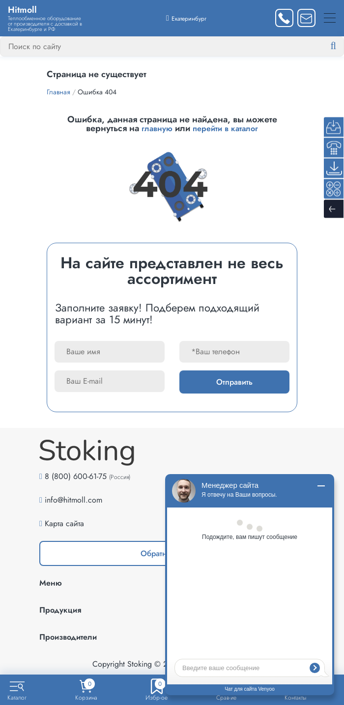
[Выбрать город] (186, 18)
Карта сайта (64, 523)
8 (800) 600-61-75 (76, 476)
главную (157, 128)
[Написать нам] (306, 18)
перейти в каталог (225, 128)
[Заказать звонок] (284, 18)
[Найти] (341, 46)
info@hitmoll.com (73, 500)
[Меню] (329, 18)
